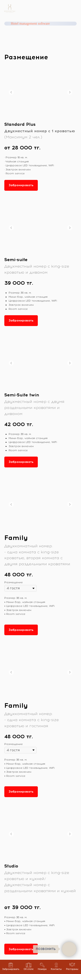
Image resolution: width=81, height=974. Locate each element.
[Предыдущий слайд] (11, 92)
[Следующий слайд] (69, 92)
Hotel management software (30, 23)
